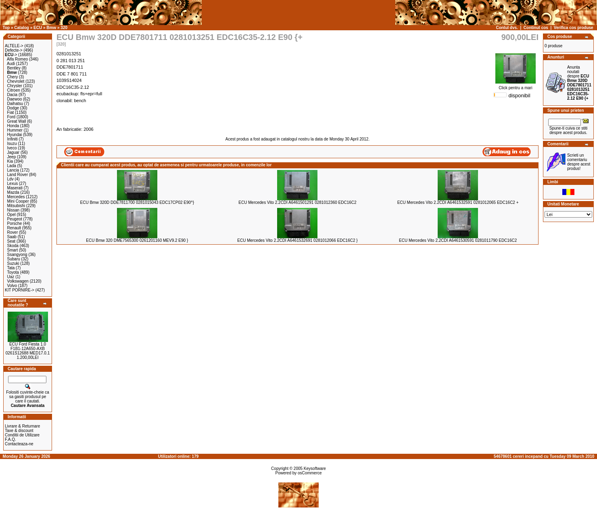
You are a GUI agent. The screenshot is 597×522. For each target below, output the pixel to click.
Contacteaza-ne (19, 444)
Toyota (13, 272)
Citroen (13, 90)
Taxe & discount (19, 430)
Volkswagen (18, 281)
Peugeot (14, 219)
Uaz (11, 277)
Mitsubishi (16, 205)
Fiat (10, 112)
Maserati (15, 188)
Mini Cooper (18, 201)
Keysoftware (315, 468)
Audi (11, 63)
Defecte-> (14, 50)
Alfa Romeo (17, 59)
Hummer (15, 130)
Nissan (13, 210)
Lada (11, 166)
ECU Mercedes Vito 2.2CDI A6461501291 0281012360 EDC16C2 (297, 202)
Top (6, 27)
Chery (12, 77)
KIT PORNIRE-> (19, 290)
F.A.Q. (10, 439)
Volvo (12, 285)
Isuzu (12, 143)
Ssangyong (17, 254)
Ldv (10, 179)
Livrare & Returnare (22, 426)
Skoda (13, 245)
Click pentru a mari (515, 86)
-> (11, 54)
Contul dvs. (507, 27)
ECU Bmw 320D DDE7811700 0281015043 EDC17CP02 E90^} (137, 202)
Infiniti (12, 139)
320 (64, 27)
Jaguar (13, 152)
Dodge (13, 108)
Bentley (14, 68)
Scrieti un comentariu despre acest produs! (578, 162)
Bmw (51, 27)
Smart (12, 250)
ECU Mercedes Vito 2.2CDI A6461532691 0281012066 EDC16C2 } (297, 240)
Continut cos (536, 27)
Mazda (13, 192)
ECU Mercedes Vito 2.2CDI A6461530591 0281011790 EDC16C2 (458, 240)
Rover (12, 232)
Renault (14, 228)
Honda (13, 126)
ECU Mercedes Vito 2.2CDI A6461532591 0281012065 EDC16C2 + (458, 202)
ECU (37, 27)
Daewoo (14, 99)
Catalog (21, 27)
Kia (10, 161)
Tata (11, 268)
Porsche (14, 223)
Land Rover (17, 174)
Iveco (12, 148)
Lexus (12, 183)
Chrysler (14, 86)
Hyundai (14, 134)
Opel (11, 214)
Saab (12, 237)
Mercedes (16, 197)
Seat (11, 241)
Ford (11, 117)
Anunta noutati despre (579, 83)
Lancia (13, 170)
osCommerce (309, 473)
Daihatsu (15, 103)
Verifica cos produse (573, 27)
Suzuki (13, 263)
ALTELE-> (14, 46)
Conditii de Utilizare (22, 435)
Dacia (12, 94)
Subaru (13, 259)
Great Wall (16, 121)
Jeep (11, 157)
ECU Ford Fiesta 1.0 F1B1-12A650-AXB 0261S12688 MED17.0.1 (28, 348)
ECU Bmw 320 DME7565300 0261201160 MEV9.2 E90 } (137, 240)
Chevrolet (16, 81)
